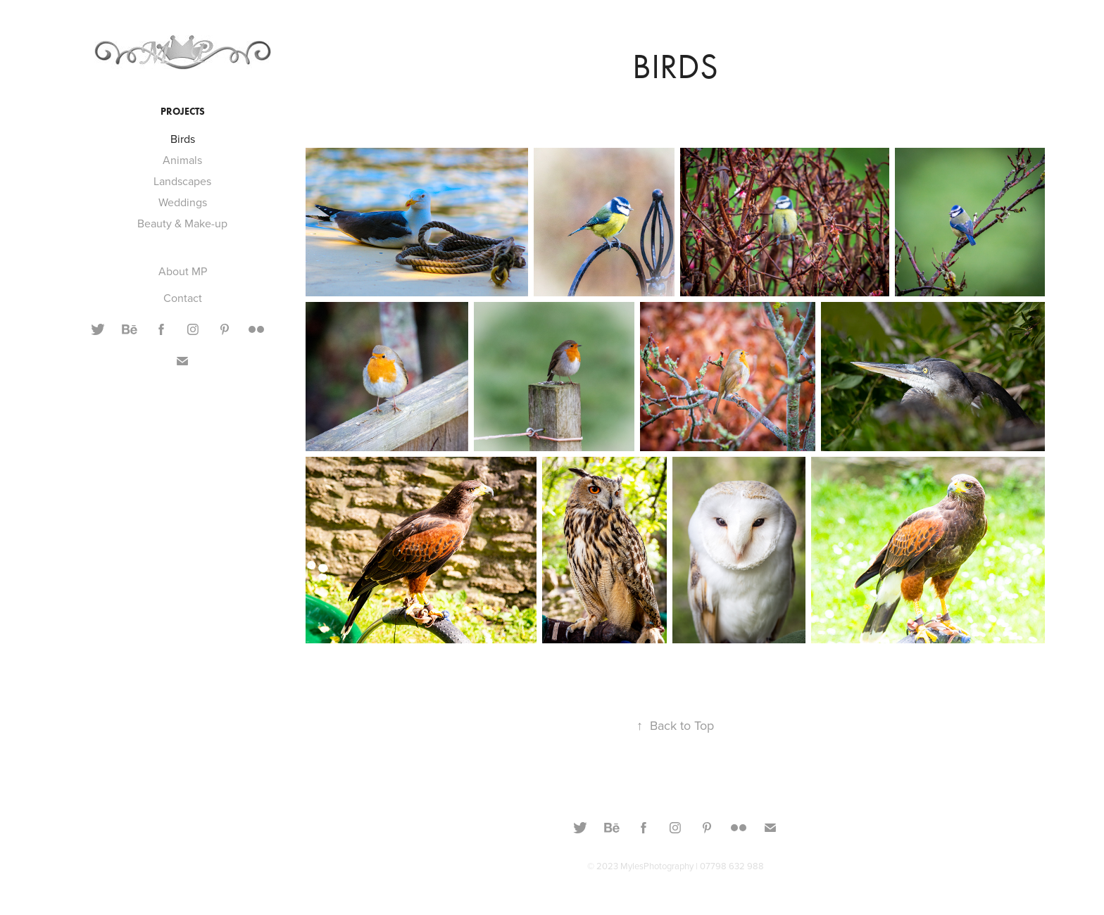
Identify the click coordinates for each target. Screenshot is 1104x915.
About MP (182, 271)
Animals (182, 160)
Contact (182, 297)
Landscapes (182, 181)
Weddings (182, 202)
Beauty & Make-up (182, 223)
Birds (182, 138)
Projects (183, 112)
